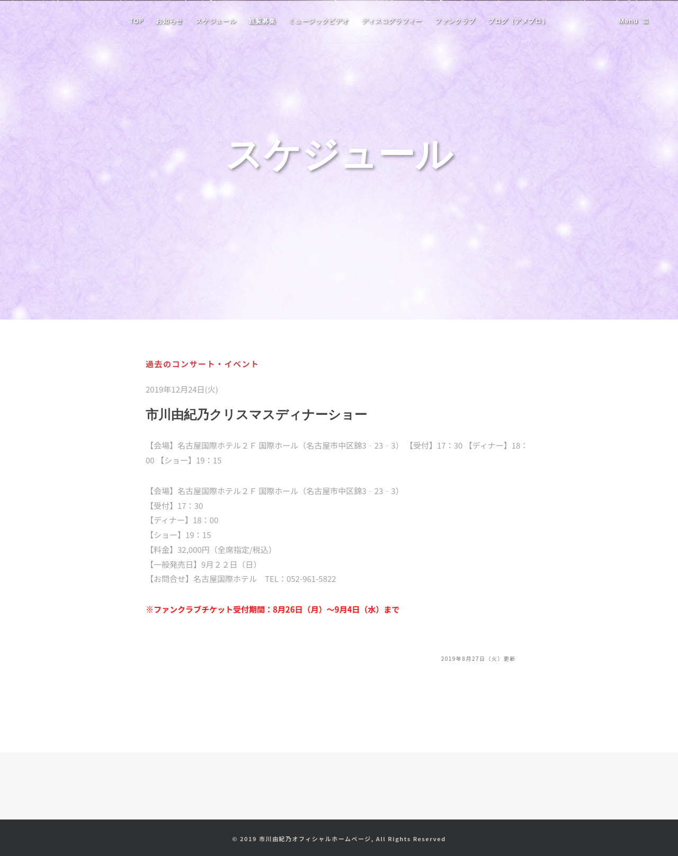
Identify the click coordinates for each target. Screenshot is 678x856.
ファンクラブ (455, 20)
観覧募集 (261, 20)
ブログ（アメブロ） (518, 20)
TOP (137, 20)
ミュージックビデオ (318, 20)
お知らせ (169, 20)
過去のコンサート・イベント (203, 363)
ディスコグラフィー (392, 20)
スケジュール (215, 20)
